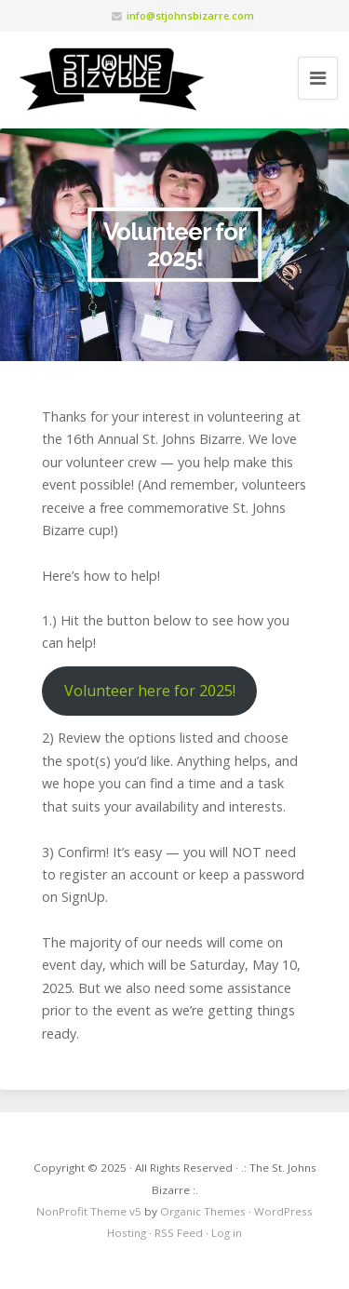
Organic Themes (203, 1211)
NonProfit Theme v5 (88, 1211)
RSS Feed (178, 1233)
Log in (226, 1233)
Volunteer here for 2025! (149, 690)
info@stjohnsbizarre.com (190, 15)
